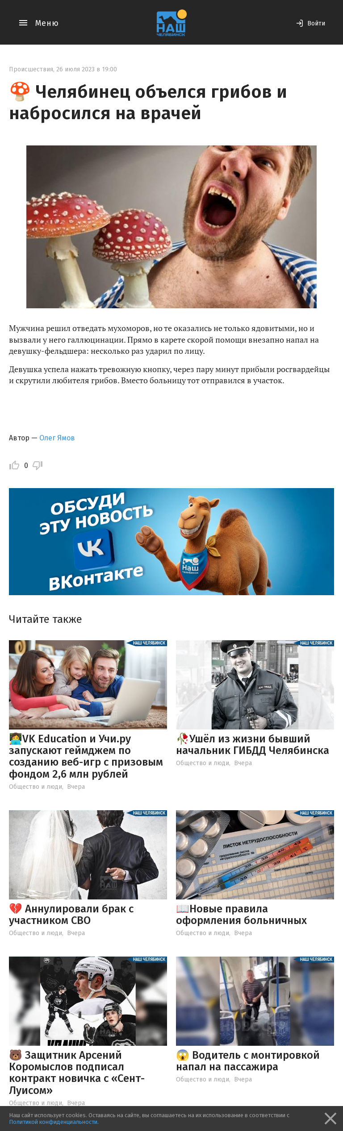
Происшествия (31, 69)
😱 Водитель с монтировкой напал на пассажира (248, 1061)
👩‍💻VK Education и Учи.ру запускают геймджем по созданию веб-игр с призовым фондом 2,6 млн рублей (86, 756)
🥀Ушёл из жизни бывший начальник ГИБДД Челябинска (252, 745)
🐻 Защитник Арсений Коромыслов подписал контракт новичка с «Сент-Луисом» (77, 1073)
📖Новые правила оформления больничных (241, 915)
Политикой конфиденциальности (53, 1122)
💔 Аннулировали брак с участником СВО (71, 915)
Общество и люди (35, 787)
